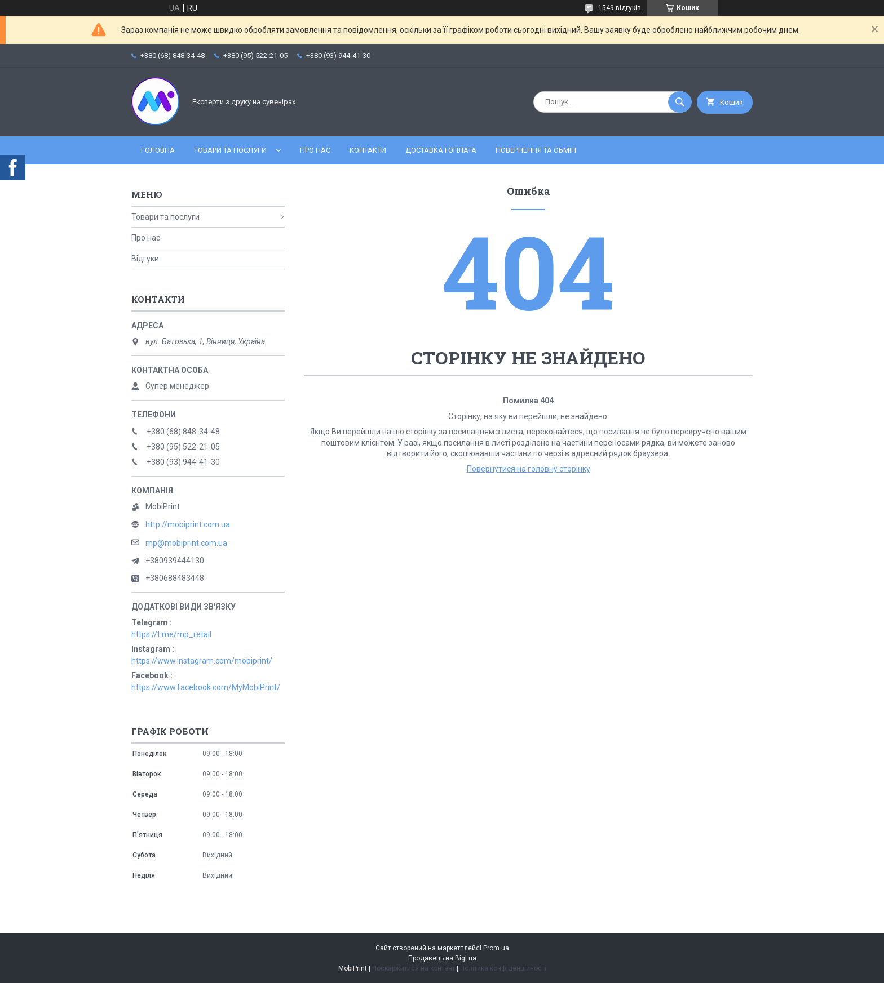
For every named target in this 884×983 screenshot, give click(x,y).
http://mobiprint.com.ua (187, 524)
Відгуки (145, 258)
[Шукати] (680, 102)
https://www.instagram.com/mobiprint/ (201, 660)
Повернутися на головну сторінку (528, 468)
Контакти (368, 150)
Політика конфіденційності (503, 968)
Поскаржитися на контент (413, 968)
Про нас (315, 150)
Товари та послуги (230, 150)
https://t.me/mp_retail (171, 634)
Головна (158, 150)
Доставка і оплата (440, 150)
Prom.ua (496, 948)
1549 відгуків (619, 8)
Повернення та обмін (536, 150)
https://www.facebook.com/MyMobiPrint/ (205, 687)
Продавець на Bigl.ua (442, 958)
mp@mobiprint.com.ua (186, 543)
